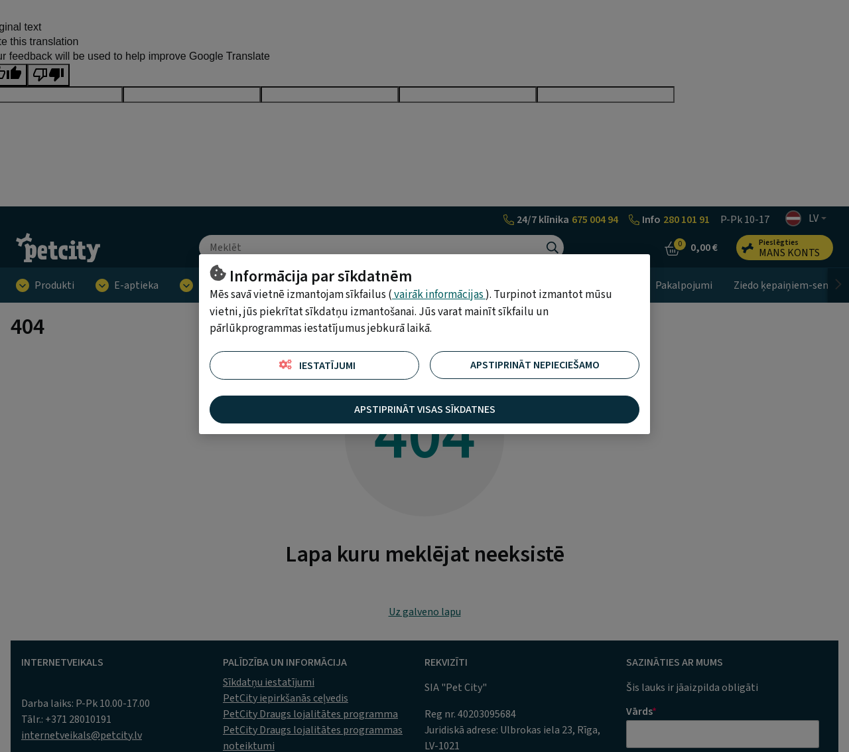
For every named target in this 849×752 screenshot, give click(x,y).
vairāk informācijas (439, 295)
